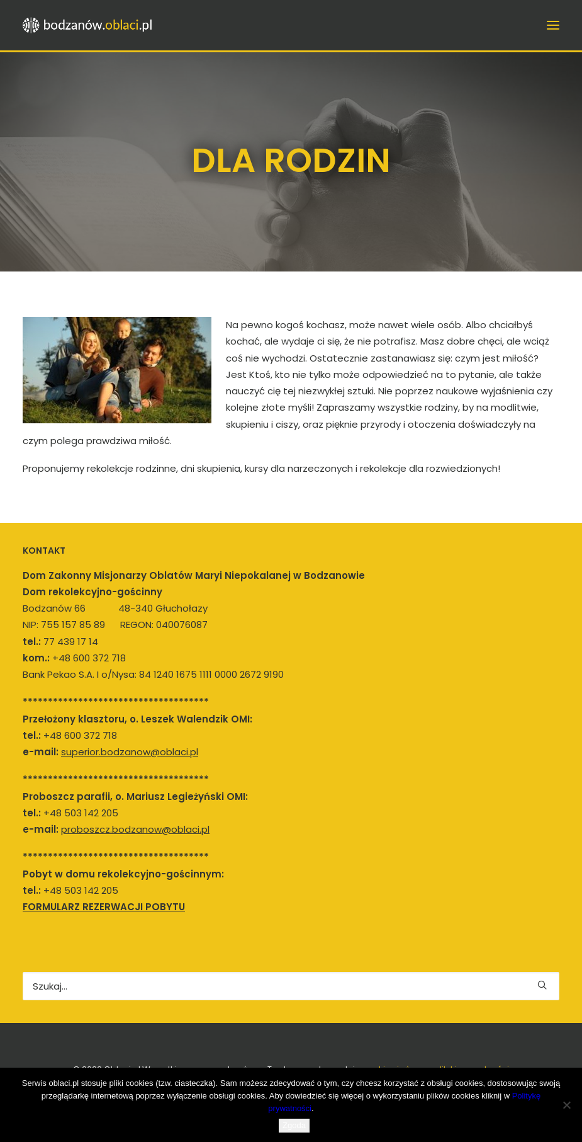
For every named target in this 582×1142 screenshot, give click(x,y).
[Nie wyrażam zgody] (566, 1105)
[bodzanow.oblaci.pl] (91, 25)
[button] (542, 985)
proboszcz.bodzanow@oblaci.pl (135, 829)
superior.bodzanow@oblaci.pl (129, 751)
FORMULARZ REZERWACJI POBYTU (104, 906)
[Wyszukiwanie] (291, 986)
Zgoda (294, 1125)
